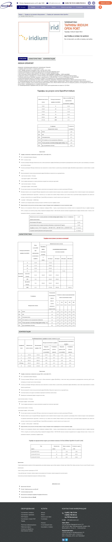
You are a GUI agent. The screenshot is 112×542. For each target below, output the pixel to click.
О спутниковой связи (46, 525)
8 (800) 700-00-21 (81, 3)
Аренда (43, 7)
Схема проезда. (81, 528)
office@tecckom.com (54, 3)
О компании (79, 7)
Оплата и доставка (66, 7)
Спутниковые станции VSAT (28, 519)
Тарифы (33, 7)
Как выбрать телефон (47, 527)
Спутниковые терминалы (27, 514)
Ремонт (54, 7)
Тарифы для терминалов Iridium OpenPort (57, 14)
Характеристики (35, 59)
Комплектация (49, 59)
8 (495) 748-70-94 (70, 3)
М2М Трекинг (24, 517)
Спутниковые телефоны (27, 512)
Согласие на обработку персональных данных (27, 530)
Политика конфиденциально (28, 525)
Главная (20, 14)
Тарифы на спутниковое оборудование (35, 14)
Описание (23, 59)
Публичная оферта (26, 527)
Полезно (43, 523)
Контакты (90, 7)
